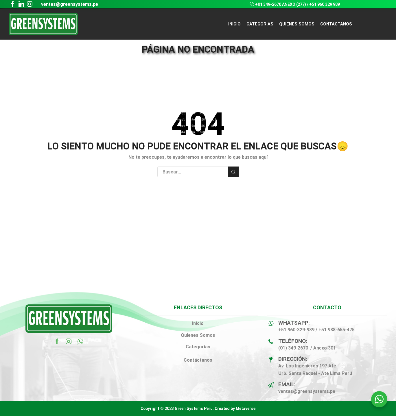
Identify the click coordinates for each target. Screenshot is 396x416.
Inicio (234, 24)
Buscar (233, 172)
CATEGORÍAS (259, 24)
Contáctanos (198, 360)
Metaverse (245, 408)
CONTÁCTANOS (336, 24)
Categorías (198, 347)
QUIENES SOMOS (296, 24)
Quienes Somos (198, 335)
